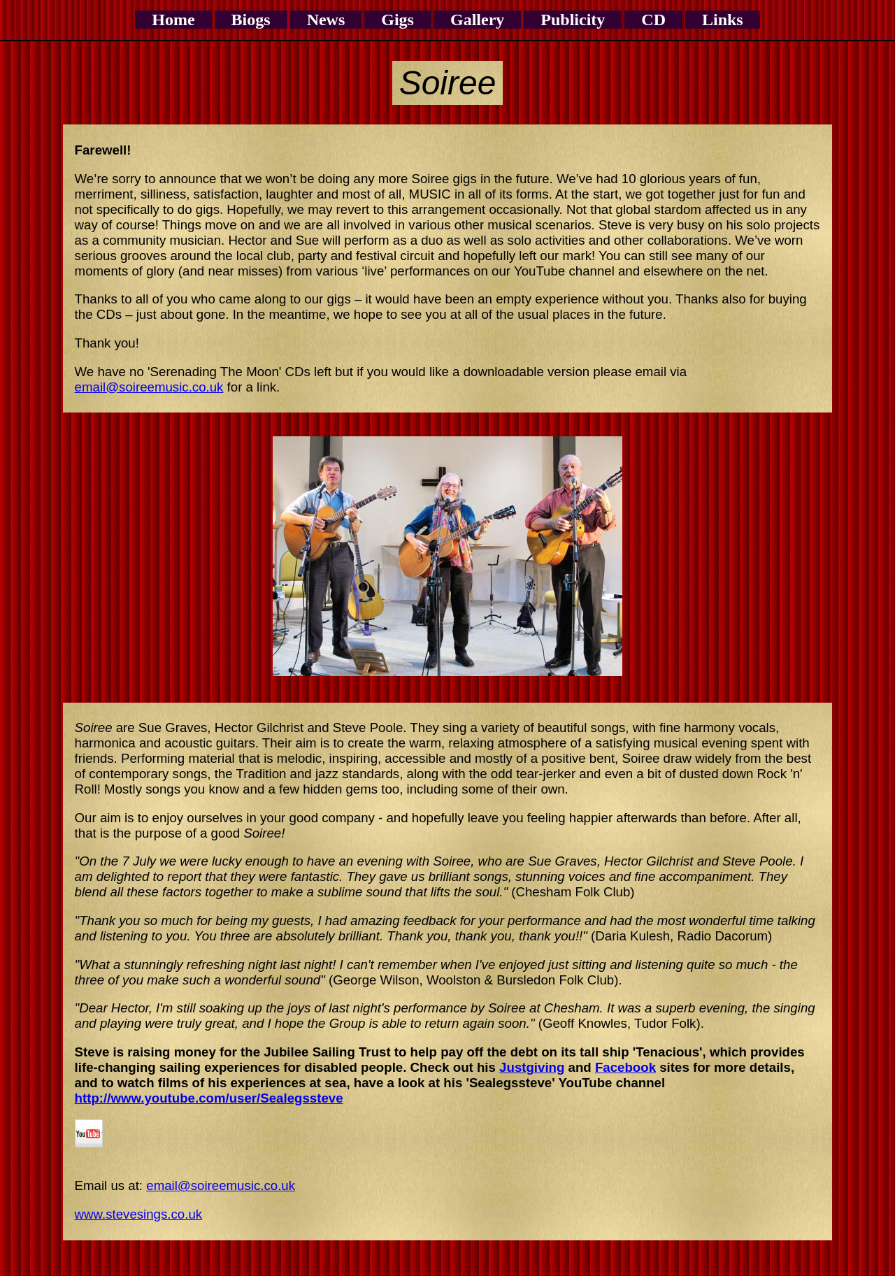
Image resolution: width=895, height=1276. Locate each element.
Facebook (625, 1067)
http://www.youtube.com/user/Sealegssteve (209, 1098)
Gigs (397, 19)
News (326, 19)
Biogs (251, 19)
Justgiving (531, 1067)
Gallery (477, 19)
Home (173, 19)
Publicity (572, 19)
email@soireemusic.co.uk (149, 387)
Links (722, 19)
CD (653, 19)
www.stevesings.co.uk (139, 1214)
